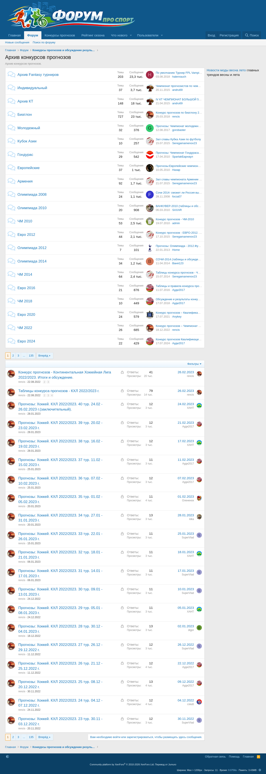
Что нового (119, 35)
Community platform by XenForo (122, 764)
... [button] (24, 355)
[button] (131, 35)
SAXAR (177, 210)
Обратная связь (215, 756)
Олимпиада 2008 (32, 194)
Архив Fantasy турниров (38, 75)
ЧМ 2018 (25, 301)
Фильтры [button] (193, 363)
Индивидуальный (32, 88)
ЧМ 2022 (25, 328)
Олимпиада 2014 (32, 261)
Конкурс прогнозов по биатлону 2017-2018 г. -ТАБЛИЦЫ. (193, 112)
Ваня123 (177, 263)
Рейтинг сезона (93, 35)
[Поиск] (251, 35)
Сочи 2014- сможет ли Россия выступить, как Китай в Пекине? (196, 192)
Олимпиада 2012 (32, 248)
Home (176, 249)
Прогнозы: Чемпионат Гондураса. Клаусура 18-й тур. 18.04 (194, 152)
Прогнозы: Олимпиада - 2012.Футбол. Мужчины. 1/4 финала (195, 246)
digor (191, 630)
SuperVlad (188, 537)
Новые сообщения (17, 42)
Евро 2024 (26, 341)
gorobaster (179, 130)
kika (191, 519)
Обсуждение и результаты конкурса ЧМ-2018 (185, 299)
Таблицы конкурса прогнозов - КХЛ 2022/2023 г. (59, 391)
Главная (14, 35)
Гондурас (25, 155)
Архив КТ (25, 101)
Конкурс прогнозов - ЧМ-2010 (175, 219)
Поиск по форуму (44, 42)
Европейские (29, 168)
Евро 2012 (26, 235)
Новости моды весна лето (226, 70)
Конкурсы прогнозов (60, 35)
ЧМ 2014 (25, 274)
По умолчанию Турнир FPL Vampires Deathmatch (187, 72)
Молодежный (29, 128)
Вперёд (43, 355)
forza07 (176, 196)
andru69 (177, 89)
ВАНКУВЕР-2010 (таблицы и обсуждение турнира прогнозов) (196, 206)
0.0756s (232, 770)
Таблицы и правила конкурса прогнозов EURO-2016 (190, 286)
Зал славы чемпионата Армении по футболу (185, 179)
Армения (25, 181)
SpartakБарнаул (182, 156)
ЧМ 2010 (25, 221)
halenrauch (179, 76)
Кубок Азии (27, 141)
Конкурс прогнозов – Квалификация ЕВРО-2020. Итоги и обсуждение (201, 312)
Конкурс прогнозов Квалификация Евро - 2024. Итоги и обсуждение (200, 339)
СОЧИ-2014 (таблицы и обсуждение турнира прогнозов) (192, 259)
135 (31, 355)
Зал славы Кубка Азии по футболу (178, 139)
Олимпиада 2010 (32, 208)
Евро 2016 (26, 288)
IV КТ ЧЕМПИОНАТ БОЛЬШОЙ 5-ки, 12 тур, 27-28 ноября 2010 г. (198, 99)
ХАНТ (190, 407)
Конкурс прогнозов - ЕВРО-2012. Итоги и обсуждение (191, 232)
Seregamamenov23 (184, 143)
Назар (176, 169)
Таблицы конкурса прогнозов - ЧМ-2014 (181, 272)
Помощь (234, 756)
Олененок (188, 500)
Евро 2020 (26, 315)
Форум (32, 35)
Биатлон (25, 114)
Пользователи (147, 35)
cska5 (190, 704)
